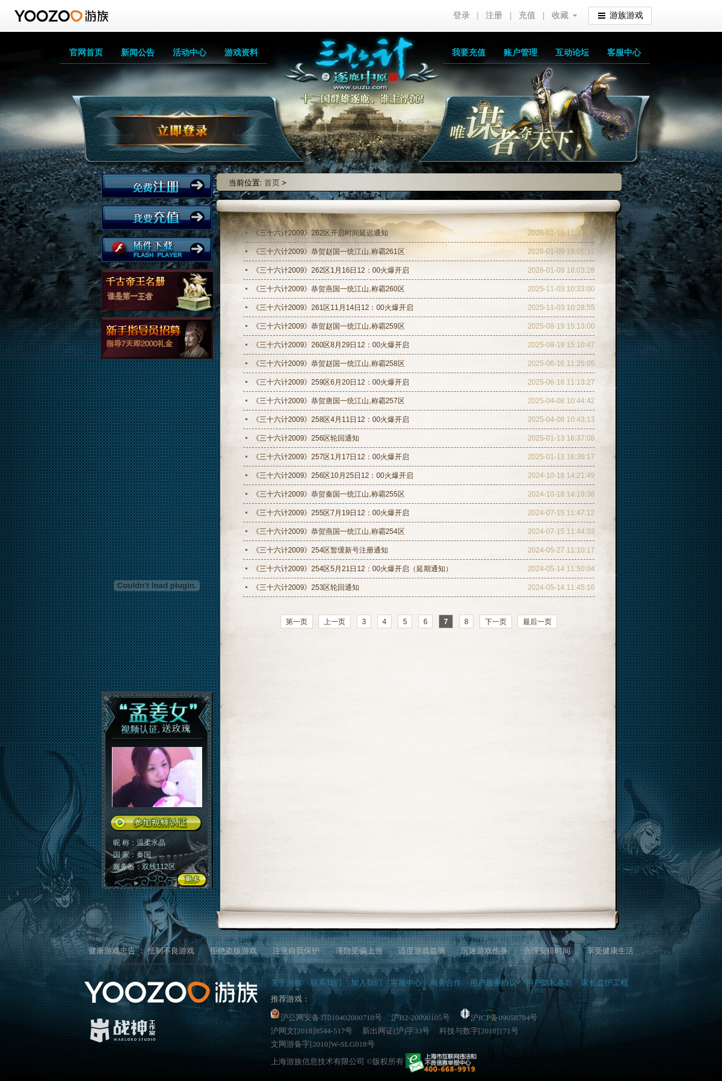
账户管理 (520, 52)
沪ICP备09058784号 (499, 1017)
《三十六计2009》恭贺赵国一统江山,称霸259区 (328, 326)
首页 (272, 182)
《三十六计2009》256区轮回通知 (306, 438)
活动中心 (189, 52)
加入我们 (366, 982)
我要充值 (469, 52)
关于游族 (286, 982)
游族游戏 (620, 14)
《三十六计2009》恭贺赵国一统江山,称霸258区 (328, 363)
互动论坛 (572, 52)
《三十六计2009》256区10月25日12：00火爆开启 (332, 475)
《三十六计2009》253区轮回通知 (306, 587)
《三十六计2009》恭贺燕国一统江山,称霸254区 (328, 531)
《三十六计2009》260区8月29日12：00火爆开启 (330, 345)
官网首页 (86, 52)
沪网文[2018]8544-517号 (312, 1030)
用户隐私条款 (549, 982)
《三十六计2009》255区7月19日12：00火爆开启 (330, 513)
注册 (494, 15)
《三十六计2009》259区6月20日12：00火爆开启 (330, 382)
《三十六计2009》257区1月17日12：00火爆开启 (330, 457)
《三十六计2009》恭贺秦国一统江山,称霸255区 (328, 494)
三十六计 (349, 72)
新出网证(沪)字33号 (396, 1030)
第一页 (296, 622)
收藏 (560, 15)
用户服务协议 (493, 982)
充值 (527, 15)
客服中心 (624, 52)
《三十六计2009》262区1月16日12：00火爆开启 (330, 270)
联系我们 (326, 982)
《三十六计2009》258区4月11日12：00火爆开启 (330, 419)
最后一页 (537, 622)
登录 (461, 15)
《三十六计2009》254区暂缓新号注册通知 (320, 550)
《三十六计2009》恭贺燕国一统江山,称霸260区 (328, 289)
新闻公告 (138, 52)
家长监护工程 (604, 982)
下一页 (496, 622)
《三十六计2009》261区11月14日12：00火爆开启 (332, 307)
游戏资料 (241, 52)
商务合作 (445, 982)
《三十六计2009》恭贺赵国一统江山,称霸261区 (328, 251)
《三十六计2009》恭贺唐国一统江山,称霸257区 (328, 401)
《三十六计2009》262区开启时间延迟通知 (320, 233)
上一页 (334, 622)
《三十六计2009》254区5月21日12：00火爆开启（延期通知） (352, 569)
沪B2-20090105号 (420, 1017)
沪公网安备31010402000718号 (326, 1017)
